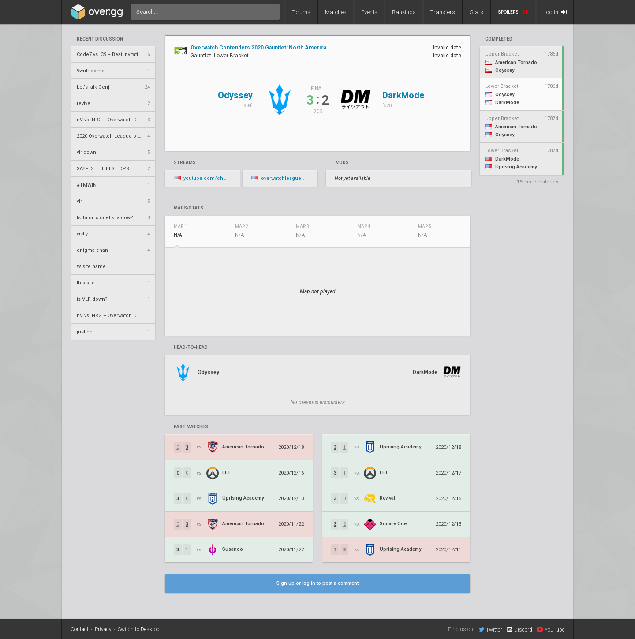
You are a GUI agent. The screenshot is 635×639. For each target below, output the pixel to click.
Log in (555, 12)
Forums (300, 12)
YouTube (550, 629)
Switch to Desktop (139, 629)
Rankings (404, 12)
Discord (519, 629)
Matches (336, 12)
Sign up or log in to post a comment (317, 583)
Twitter (490, 629)
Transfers (442, 12)
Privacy (103, 629)
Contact (80, 629)
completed (498, 39)
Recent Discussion (100, 39)
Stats (476, 12)
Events (369, 12)
